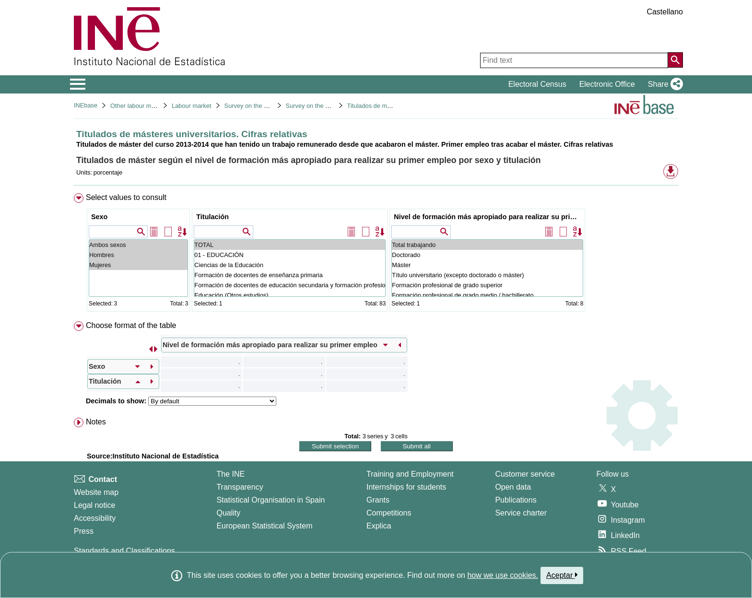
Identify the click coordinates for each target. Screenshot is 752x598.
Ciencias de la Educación (289, 265)
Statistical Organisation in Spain (270, 500)
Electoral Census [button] (537, 84)
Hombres (138, 255)
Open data (513, 487)
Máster (487, 265)
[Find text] (574, 60)
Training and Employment (410, 474)
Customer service (524, 474)
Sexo (99, 217)
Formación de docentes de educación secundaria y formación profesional (289, 285)
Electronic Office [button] (607, 84)
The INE (230, 474)
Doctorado (487, 255)
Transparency (239, 487)
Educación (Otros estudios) (289, 295)
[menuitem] (376, 254)
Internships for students (406, 487)
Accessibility (95, 518)
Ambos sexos (138, 245)
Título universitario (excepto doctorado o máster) (487, 275)
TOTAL (289, 245)
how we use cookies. (502, 575)
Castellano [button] (664, 12)
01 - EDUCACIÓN (289, 255)
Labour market (192, 105)
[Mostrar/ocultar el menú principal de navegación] (78, 84)
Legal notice (94, 505)
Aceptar (561, 575)
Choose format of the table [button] (131, 325)
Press (84, 531)
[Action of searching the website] (675, 60)
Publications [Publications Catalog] (515, 500)
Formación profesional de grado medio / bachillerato (487, 295)
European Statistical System (264, 526)
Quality (228, 513)
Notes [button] (96, 422)
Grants (377, 500)
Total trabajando (487, 245)
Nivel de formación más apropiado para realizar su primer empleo (488, 217)
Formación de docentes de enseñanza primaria (289, 275)
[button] (663, 84)
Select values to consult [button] (126, 197)
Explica (378, 526)
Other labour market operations (152, 105)
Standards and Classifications (124, 551)
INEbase (85, 105)
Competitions (388, 513)
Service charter (521, 513)
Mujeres (138, 265)
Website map (96, 492)
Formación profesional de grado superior (487, 285)
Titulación (212, 217)
